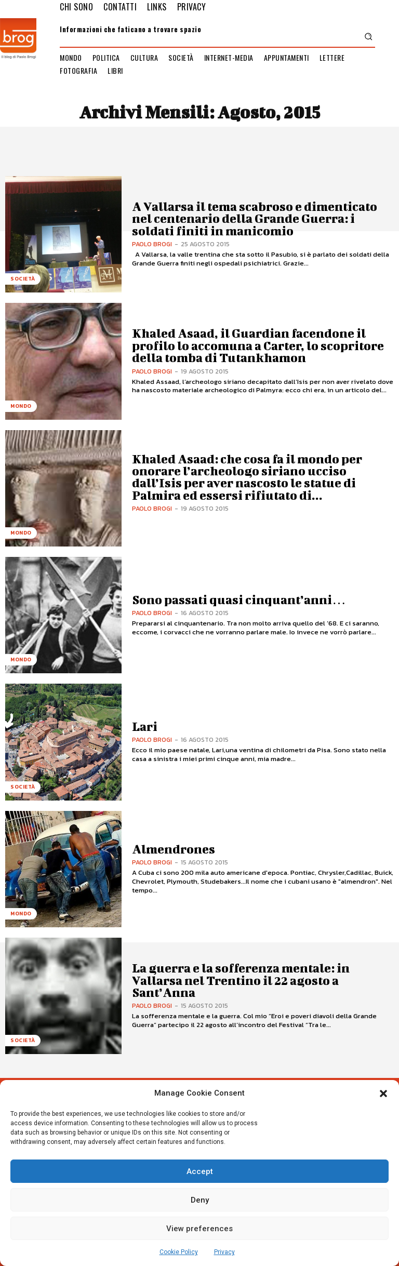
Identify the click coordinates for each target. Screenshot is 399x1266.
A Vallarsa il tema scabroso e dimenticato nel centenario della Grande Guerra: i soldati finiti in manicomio (254, 218)
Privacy (224, 1252)
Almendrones (173, 849)
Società (22, 279)
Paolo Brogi (152, 244)
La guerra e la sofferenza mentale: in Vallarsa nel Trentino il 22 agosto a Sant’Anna (241, 980)
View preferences (199, 1228)
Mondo (21, 406)
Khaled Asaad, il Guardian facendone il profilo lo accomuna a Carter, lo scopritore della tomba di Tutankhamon (258, 345)
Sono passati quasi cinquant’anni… (238, 599)
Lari (144, 726)
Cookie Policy (178, 1252)
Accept (200, 1171)
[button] (383, 1093)
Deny (200, 1200)
